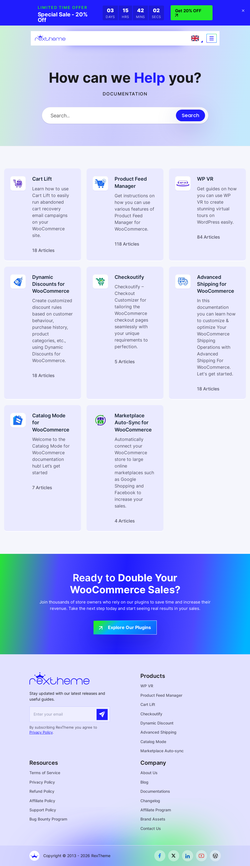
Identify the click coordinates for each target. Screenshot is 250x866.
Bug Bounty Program (48, 819)
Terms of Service (44, 773)
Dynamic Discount (156, 723)
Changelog (150, 800)
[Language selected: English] (195, 38)
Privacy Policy (41, 732)
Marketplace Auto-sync (162, 750)
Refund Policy (41, 791)
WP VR (146, 685)
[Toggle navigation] (211, 38)
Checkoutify (151, 713)
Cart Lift (147, 704)
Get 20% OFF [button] (188, 12)
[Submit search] (190, 115)
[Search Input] (109, 115)
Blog (144, 782)
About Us (149, 773)
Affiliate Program (155, 809)
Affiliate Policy (42, 800)
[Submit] (102, 714)
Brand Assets (152, 819)
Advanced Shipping (158, 732)
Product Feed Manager (161, 695)
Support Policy (42, 809)
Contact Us (150, 828)
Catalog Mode (153, 741)
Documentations (155, 791)
